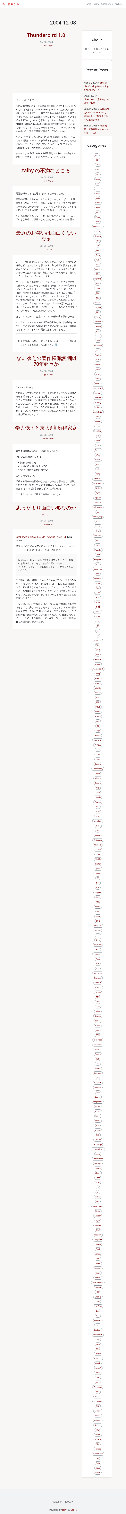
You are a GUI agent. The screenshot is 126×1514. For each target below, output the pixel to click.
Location (97, 1087)
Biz (51, 374)
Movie (98, 217)
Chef (98, 1230)
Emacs (97, 383)
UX (98, 1192)
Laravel (98, 1354)
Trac (97, 531)
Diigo (98, 731)
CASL (98, 455)
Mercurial (98, 945)
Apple (98, 179)
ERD (97, 702)
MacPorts (98, 845)
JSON (98, 921)
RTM (98, 997)
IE (98, 626)
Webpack (97, 1320)
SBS (97, 574)
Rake (98, 959)
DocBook (97, 1420)
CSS (97, 564)
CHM (98, 607)
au (98, 512)
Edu (45, 438)
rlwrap (97, 664)
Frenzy (97, 678)
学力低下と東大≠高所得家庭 (46, 427)
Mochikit (97, 550)
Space (98, 1154)
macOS (98, 1434)
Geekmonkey (98, 769)
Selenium (97, 1358)
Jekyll (98, 1430)
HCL (97, 1316)
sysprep (98, 683)
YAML (98, 759)
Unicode (98, 1016)
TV (51, 249)
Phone (97, 1121)
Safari (98, 816)
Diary (96, 3)
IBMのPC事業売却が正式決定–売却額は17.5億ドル (41, 536)
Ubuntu (98, 688)
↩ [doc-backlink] (56, 344)
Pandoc (98, 1415)
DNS (97, 369)
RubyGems (98, 740)
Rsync (98, 288)
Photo (98, 317)
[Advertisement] (46, 71)
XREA (98, 440)
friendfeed (98, 1040)
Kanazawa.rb (98, 1206)
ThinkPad (97, 640)
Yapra (98, 897)
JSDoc (98, 593)
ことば (97, 188)
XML (97, 902)
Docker (98, 1263)
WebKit (98, 1111)
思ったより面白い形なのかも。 (46, 510)
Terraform (98, 1306)
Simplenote (97, 1101)
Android (98, 983)
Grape (97, 1273)
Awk (98, 721)
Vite (97, 1444)
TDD (97, 1059)
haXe (98, 474)
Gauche (98, 783)
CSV (97, 1125)
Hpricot (98, 1168)
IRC (98, 830)
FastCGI (98, 502)
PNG (98, 1349)
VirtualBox (98, 926)
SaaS (98, 1258)
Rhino (98, 545)
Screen (97, 450)
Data (98, 1463)
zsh (98, 469)
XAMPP (98, 735)
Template (97, 536)
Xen (97, 436)
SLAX (98, 811)
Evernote (97, 1073)
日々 (45, 181)
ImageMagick (97, 669)
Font (98, 350)
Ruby (98, 255)
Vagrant (98, 1225)
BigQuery (98, 1330)
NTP (97, 883)
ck (98, 635)
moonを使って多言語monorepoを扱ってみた (96, 129)
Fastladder (98, 840)
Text (97, 241)
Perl (97, 250)
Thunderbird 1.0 (46, 35)
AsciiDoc (98, 1411)
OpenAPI (97, 1368)
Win (97, 964)
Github (97, 1021)
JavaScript (98, 987)
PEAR (98, 493)
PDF (97, 312)
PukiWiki (98, 431)
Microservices (97, 1282)
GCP (98, 1382)
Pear (98, 935)
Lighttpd (98, 497)
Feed (98, 555)
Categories (107, 3)
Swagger (97, 1268)
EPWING (98, 612)
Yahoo (97, 1011)
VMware (98, 802)
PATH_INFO (97, 483)
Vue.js (98, 1325)
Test (97, 1063)
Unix (98, 198)
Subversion (97, 507)
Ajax (98, 588)
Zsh (97, 445)
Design (98, 1197)
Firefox (97, 459)
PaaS (98, 1249)
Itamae (98, 1254)
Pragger (98, 892)
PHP (97, 212)
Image (97, 1106)
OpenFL (98, 868)
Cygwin (98, 307)
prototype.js (98, 516)
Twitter (98, 864)
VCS (97, 1201)
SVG (97, 1406)
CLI (98, 631)
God (97, 1030)
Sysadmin (98, 345)
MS (98, 184)
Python (98, 992)
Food (98, 207)
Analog (98, 355)
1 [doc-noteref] (74, 292)
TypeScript (98, 1387)
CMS (98, 1339)
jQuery (98, 1173)
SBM (98, 1035)
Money (97, 421)
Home (88, 3)
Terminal (97, 398)
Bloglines (98, 559)
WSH (98, 650)
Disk (97, 293)
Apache (98, 526)
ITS (98, 878)
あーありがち (10, 4)
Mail (98, 298)
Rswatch (98, 873)
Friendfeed (98, 1044)
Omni (98, 426)
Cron (98, 341)
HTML (98, 602)
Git (98, 911)
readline (98, 659)
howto (97, 203)
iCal (97, 360)
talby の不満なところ (46, 170)
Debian (98, 326)
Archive (119, 3)
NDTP (98, 616)
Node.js (98, 1439)
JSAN (98, 792)
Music (98, 260)
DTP (97, 697)
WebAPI (98, 1277)
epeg (98, 673)
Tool (51, 45)
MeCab (98, 692)
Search (98, 1097)
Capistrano (98, 954)
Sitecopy (98, 393)
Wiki (98, 379)
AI (98, 1458)
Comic (97, 336)
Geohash (97, 1082)
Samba (98, 930)
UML (98, 1377)
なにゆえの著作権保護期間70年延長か (46, 361)
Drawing (98, 402)
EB (98, 621)
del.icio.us (98, 569)
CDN (98, 1301)
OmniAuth (98, 1287)
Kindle (97, 1211)
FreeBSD (98, 302)
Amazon (98, 1216)
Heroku (98, 1449)
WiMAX (98, 1130)
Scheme (98, 778)
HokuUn (98, 1049)
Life (97, 417)
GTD (97, 1182)
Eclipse (98, 716)
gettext (98, 583)
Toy (98, 645)
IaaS (97, 1311)
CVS (97, 283)
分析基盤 (98, 1296)
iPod (98, 1006)
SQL (97, 1392)
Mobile (97, 906)
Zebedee (97, 321)
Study (98, 916)
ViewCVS (98, 279)
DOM (98, 754)
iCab (98, 750)
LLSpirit (98, 849)
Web (98, 165)
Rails (98, 597)
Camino (98, 764)
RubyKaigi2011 (98, 1149)
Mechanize (98, 973)
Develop (98, 1425)
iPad (97, 1078)
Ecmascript (98, 478)
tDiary (98, 407)
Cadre (73, 1509)
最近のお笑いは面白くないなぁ (46, 235)
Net (45, 45)
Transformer (98, 1453)
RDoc (98, 274)
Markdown (98, 821)
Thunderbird (98, 388)
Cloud (98, 1468)
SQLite (97, 488)
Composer (98, 1239)
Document (98, 1401)
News (51, 438)
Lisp (97, 788)
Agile (98, 1220)
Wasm (97, 1472)
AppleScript (97, 412)
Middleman (97, 1335)
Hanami (98, 1396)
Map (98, 1092)
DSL (97, 807)
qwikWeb (97, 578)
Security (98, 236)
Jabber (97, 835)
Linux (98, 374)
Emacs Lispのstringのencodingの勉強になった (96, 86)
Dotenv (98, 1244)
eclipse (98, 711)
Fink (97, 464)
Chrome (98, 1140)
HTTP (98, 1292)
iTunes (97, 1025)
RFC (97, 654)
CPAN (98, 854)
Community (98, 226)
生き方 (97, 269)
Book (98, 231)
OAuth (97, 1363)
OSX (97, 331)
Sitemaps (98, 978)
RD (98, 726)
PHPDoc (98, 745)
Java (97, 540)
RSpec (98, 1116)
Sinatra (98, 1054)
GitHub (98, 1373)
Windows (97, 1235)
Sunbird (98, 364)
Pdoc (98, 264)
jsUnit (98, 521)
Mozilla (98, 859)
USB (97, 1135)
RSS (97, 968)
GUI (97, 887)
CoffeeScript (98, 1159)
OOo (98, 1002)
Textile (97, 826)
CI (98, 1187)
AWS (98, 1344)
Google (98, 797)
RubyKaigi (98, 1144)
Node (98, 1178)
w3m (98, 773)
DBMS (97, 707)
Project (98, 1068)
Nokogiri (97, 1163)
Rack (98, 949)
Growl (98, 940)
